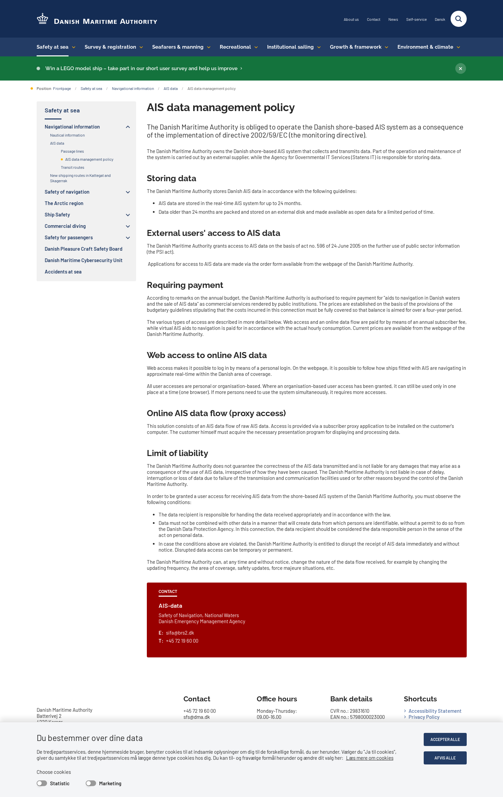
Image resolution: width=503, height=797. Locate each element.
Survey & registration (110, 47)
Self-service (416, 19)
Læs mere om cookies (369, 758)
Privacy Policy (424, 717)
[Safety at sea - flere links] (72, 47)
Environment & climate (425, 47)
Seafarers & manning (178, 47)
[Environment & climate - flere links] (456, 47)
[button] (126, 127)
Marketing (110, 783)
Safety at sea (53, 47)
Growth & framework (355, 47)
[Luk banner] (460, 68)
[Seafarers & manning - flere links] (207, 47)
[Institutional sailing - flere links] (317, 47)
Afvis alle (445, 757)
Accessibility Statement (435, 711)
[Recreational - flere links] (254, 47)
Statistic (60, 783)
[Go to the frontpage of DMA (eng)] (97, 19)
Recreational (235, 47)
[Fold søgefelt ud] (459, 19)
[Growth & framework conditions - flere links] (384, 47)
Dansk (440, 19)
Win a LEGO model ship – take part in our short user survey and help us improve (141, 68)
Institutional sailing (290, 47)
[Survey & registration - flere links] (139, 47)
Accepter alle (445, 739)
